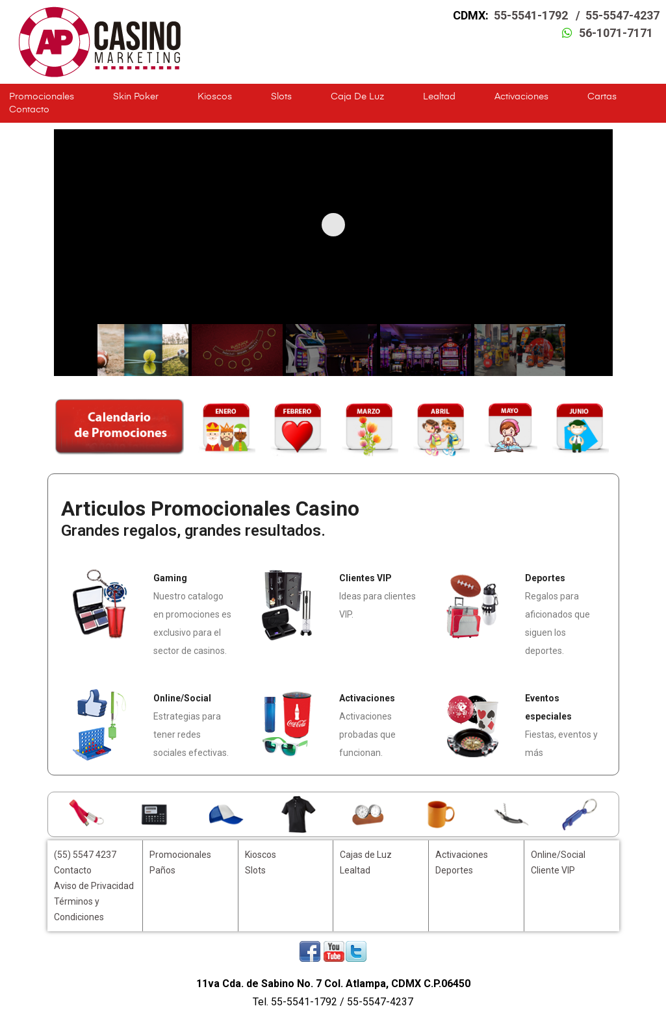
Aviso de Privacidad (94, 886)
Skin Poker (136, 96)
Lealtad (439, 96)
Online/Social (558, 854)
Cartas (602, 96)
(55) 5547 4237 (85, 854)
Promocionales (41, 96)
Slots (281, 96)
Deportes (454, 870)
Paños (162, 870)
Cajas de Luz (366, 854)
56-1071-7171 (616, 33)
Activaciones (521, 96)
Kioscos (215, 96)
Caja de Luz (357, 96)
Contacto (29, 109)
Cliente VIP (553, 870)
